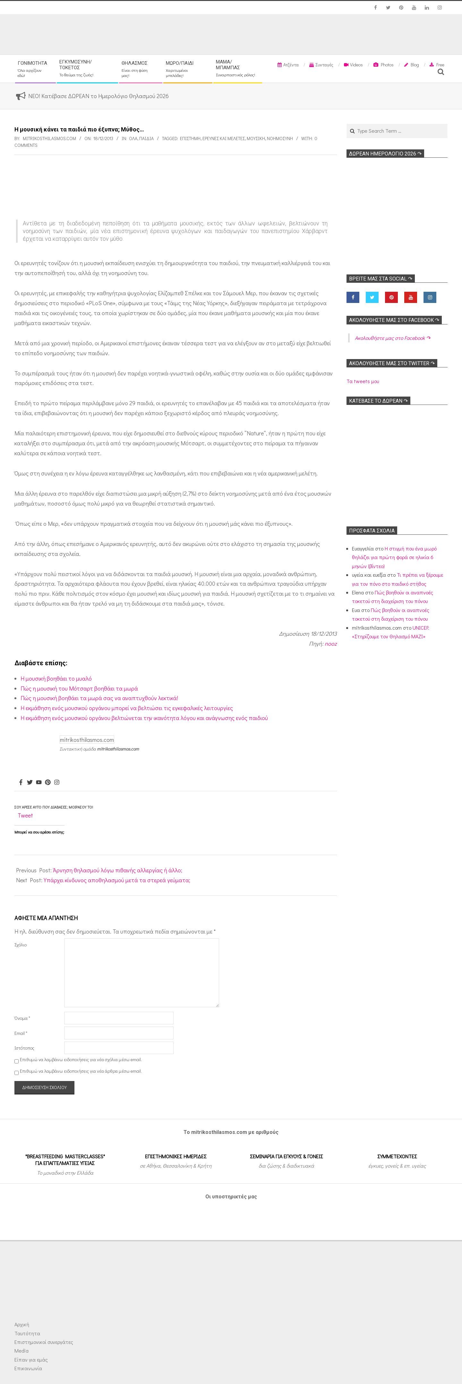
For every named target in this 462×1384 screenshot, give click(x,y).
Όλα (133, 138)
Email (20, 1033)
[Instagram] (57, 782)
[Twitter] (30, 782)
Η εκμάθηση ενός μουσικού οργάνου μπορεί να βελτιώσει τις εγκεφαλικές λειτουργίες (127, 708)
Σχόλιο (20, 945)
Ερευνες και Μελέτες (223, 138)
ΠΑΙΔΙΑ (146, 138)
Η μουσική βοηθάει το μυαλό (56, 678)
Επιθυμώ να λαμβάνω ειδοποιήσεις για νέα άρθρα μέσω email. (81, 1071)
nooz (331, 643)
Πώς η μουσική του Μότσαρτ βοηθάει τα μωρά (79, 688)
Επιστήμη (190, 138)
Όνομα (22, 1018)
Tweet (25, 815)
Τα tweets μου (362, 381)
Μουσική (256, 138)
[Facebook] (21, 782)
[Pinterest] (48, 782)
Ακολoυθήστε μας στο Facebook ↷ (394, 320)
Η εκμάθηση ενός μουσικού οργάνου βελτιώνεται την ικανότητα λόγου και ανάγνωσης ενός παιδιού (144, 718)
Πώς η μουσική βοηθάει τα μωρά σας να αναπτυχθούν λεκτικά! (99, 698)
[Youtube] (39, 782)
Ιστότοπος (24, 1048)
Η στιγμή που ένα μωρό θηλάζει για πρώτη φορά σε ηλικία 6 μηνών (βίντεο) (394, 557)
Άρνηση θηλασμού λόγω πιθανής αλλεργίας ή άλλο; (117, 870)
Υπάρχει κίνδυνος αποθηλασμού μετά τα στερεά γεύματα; (117, 880)
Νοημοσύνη (280, 138)
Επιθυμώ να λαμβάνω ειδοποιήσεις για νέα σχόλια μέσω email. (81, 1059)
